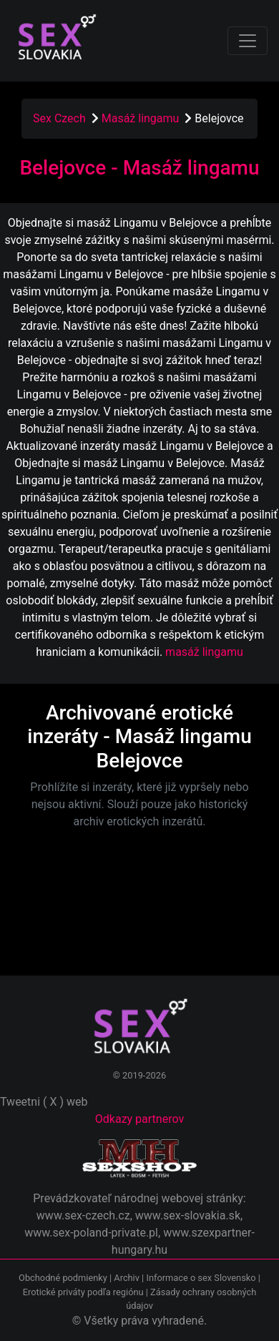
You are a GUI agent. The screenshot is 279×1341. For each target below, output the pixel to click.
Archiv (127, 1277)
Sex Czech (59, 118)
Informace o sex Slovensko (200, 1277)
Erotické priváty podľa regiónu (83, 1292)
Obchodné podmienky (64, 1277)
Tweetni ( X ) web (44, 1102)
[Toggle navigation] (247, 40)
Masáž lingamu (142, 118)
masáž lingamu (204, 652)
